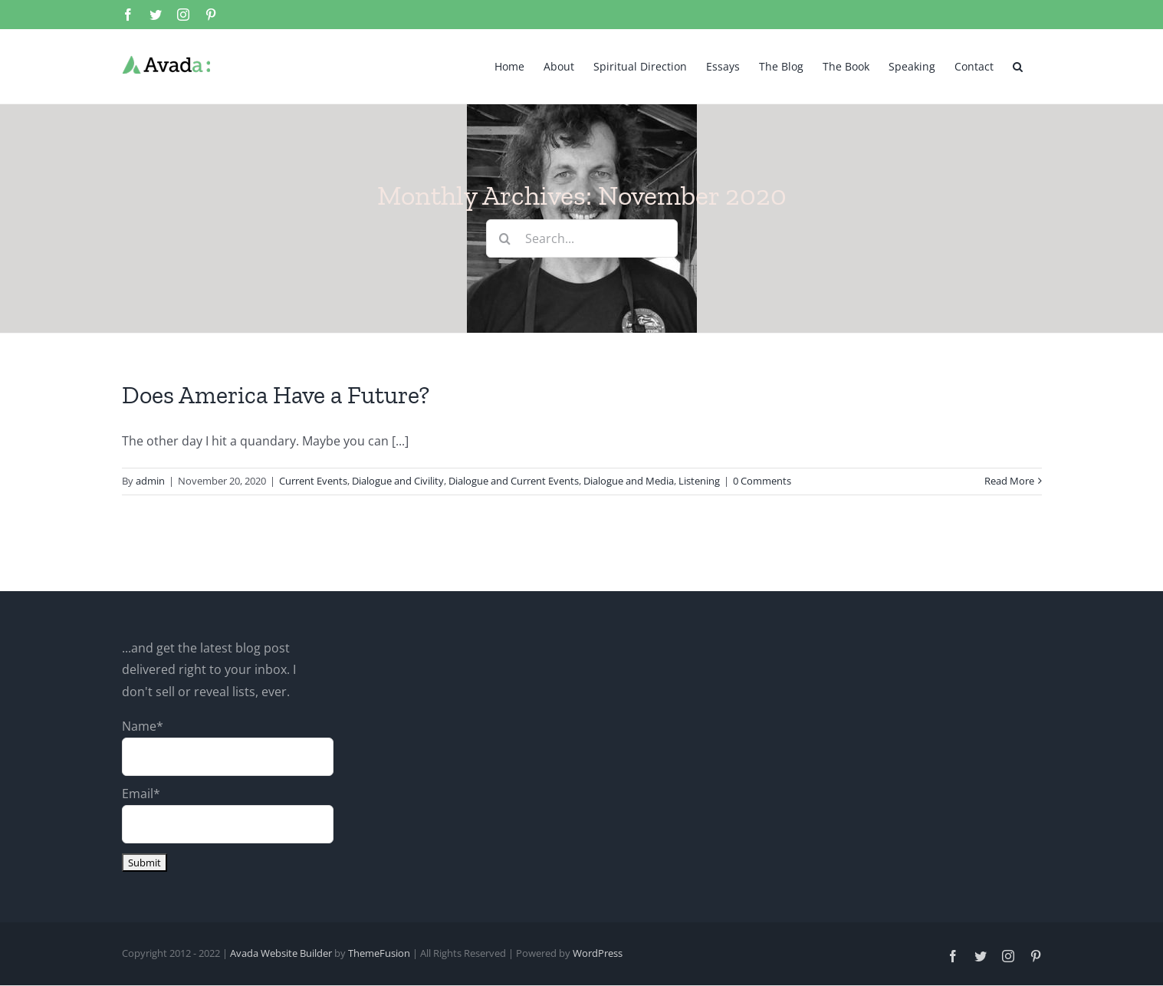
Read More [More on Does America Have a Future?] (1009, 481)
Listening (699, 481)
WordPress (598, 953)
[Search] (505, 238)
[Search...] (582, 238)
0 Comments (762, 481)
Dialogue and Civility (398, 481)
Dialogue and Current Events (513, 481)
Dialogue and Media (628, 481)
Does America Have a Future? (275, 394)
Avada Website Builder (281, 953)
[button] (1018, 65)
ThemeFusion (379, 953)
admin (150, 481)
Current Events (313, 481)
